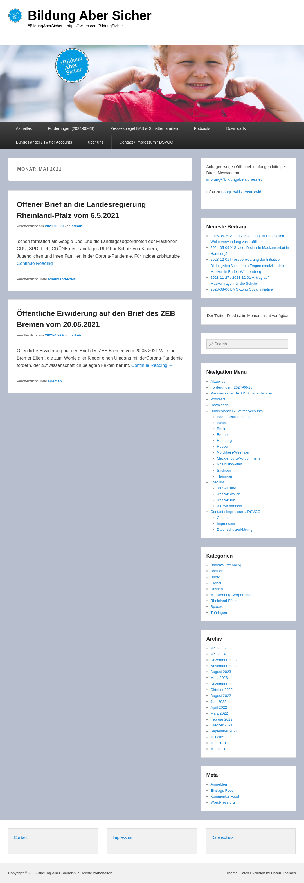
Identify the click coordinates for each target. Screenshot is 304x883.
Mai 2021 (218, 749)
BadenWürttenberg (226, 565)
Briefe (215, 577)
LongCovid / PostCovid (241, 192)
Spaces (217, 607)
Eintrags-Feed (222, 790)
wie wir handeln (229, 506)
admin (76, 226)
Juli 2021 (218, 737)
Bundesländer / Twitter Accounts (44, 142)
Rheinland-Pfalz (62, 279)
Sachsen (224, 470)
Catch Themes (283, 873)
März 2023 (219, 677)
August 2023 (221, 672)
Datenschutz (222, 837)
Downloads (236, 128)
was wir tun (226, 500)
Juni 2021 (218, 743)
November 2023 (224, 666)
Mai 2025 (218, 648)
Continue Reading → (38, 263)
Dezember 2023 (224, 660)
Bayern (222, 423)
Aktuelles (24, 128)
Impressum (226, 523)
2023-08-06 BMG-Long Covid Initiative (242, 289)
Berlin (221, 429)
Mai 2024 (218, 654)
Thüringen (225, 476)
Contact (223, 518)
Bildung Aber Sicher (90, 15)
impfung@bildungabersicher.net (234, 179)
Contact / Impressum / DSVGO (146, 142)
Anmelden (219, 784)
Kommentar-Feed (225, 796)
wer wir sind (226, 488)
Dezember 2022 (224, 684)
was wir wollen (228, 494)
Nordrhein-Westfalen (233, 452)
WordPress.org (223, 802)
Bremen (55, 381)
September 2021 (224, 731)
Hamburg (224, 440)
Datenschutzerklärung (234, 529)
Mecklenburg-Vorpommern (238, 458)
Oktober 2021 (222, 725)
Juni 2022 (218, 701)
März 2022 (219, 713)
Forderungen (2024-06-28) (71, 128)
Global (216, 583)
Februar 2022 (222, 719)
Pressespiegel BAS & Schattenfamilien (144, 128)
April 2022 (219, 707)
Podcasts (202, 128)
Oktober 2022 (222, 690)
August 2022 (221, 696)
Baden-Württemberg (233, 417)
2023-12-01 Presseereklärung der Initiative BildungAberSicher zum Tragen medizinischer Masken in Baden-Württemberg (248, 265)
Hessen (223, 446)
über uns (95, 142)
